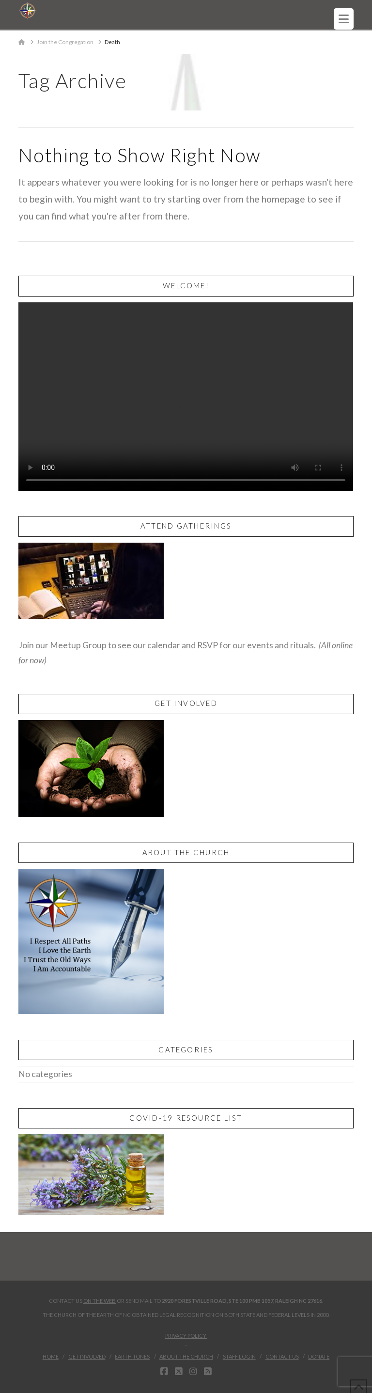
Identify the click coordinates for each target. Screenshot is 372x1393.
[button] (344, 19)
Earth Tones (132, 1356)
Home (51, 1356)
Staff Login (239, 1356)
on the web (99, 1301)
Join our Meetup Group (62, 645)
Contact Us (282, 1356)
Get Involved (87, 1356)
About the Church (186, 1356)
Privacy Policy (186, 1339)
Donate (318, 1356)
